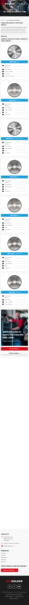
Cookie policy (19, 596)
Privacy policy (9, 596)
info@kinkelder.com (9, 546)
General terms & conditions (14, 594)
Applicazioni (4, 557)
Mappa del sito (13, 598)
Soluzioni (3, 561)
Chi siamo (3, 553)
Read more (4, 36)
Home (2, 20)
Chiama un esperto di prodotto (11, 543)
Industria (3, 559)
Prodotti (3, 555)
